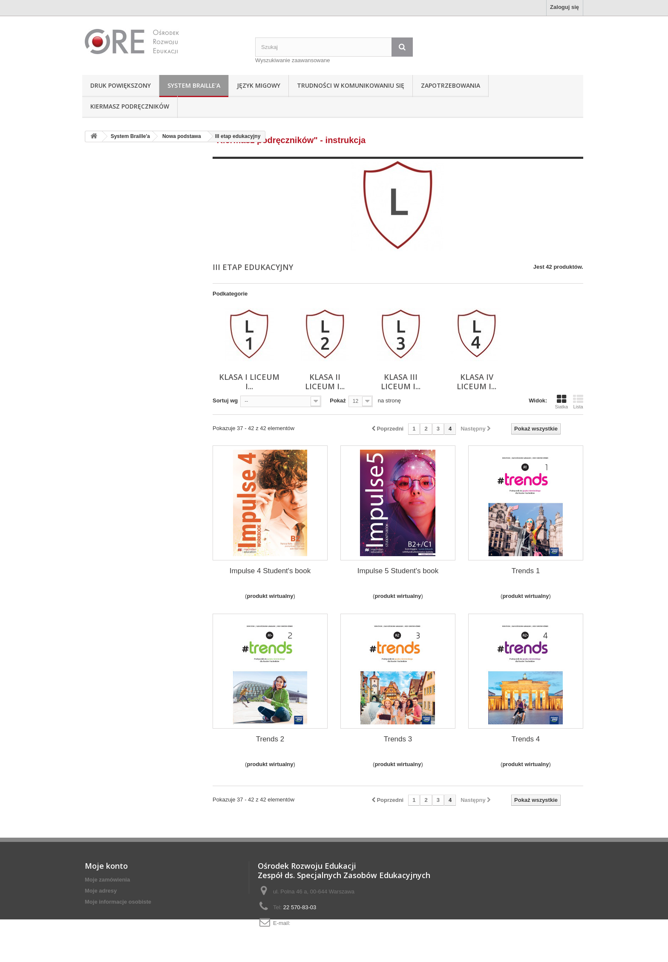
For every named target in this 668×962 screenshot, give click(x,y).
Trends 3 (398, 739)
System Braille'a (193, 85)
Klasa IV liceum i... (476, 381)
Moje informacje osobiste (118, 902)
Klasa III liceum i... (400, 381)
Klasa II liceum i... (325, 381)
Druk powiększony (120, 85)
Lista (578, 401)
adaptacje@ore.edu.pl (319, 923)
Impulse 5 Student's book (397, 571)
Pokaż (338, 400)
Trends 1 (526, 571)
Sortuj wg (225, 400)
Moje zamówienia (107, 879)
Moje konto (106, 866)
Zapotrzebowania (450, 85)
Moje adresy (101, 890)
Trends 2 (270, 739)
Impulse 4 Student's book (270, 571)
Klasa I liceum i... (249, 381)
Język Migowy (258, 85)
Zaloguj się (564, 7)
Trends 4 (526, 739)
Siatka (561, 401)
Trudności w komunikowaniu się (350, 85)
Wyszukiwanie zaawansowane (292, 60)
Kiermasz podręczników (129, 106)
